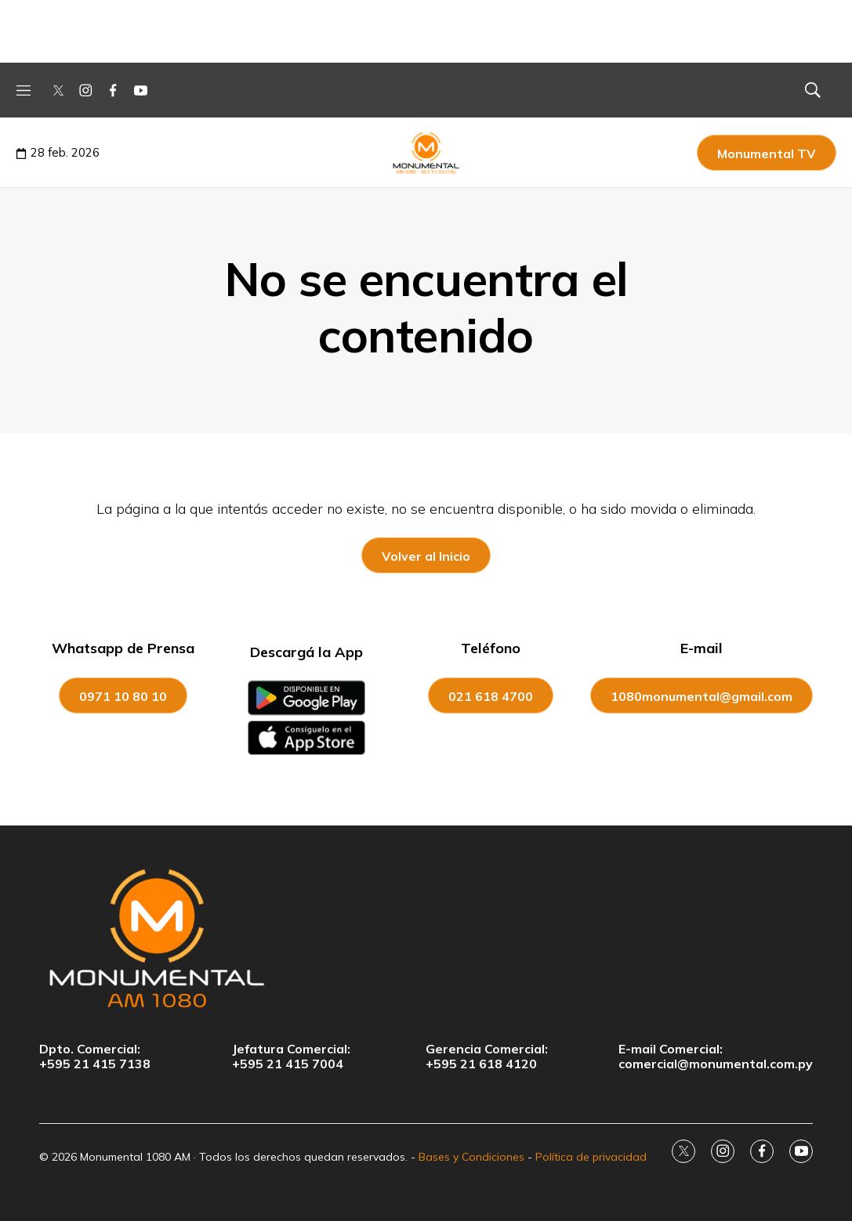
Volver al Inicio (426, 556)
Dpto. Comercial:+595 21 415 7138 (94, 1056)
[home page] (426, 937)
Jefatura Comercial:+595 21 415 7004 (291, 1056)
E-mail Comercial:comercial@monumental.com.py (715, 1056)
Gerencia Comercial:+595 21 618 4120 (487, 1056)
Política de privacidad (591, 1157)
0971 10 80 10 (123, 696)
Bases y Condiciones (471, 1157)
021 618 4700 (490, 696)
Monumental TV (766, 153)
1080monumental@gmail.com (701, 696)
